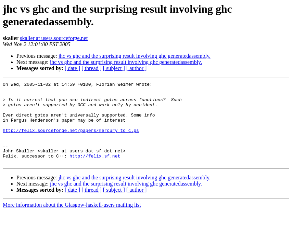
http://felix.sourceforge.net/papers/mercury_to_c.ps (71, 140)
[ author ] (136, 68)
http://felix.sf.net (94, 171)
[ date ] (72, 68)
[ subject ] (114, 68)
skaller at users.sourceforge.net (54, 38)
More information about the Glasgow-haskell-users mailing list (72, 221)
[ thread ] (91, 68)
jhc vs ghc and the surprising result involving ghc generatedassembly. (135, 56)
